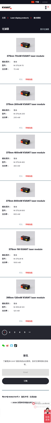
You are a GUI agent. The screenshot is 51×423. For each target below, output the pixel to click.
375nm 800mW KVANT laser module (25, 200)
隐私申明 (24, 397)
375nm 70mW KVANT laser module (25, 56)
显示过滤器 (44, 29)
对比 (21, 79)
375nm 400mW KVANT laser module (25, 152)
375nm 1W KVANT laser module (25, 249)
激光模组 (37, 18)
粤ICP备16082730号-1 (11, 397)
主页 (4, 18)
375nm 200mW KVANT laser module (25, 104)
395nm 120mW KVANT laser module (25, 297)
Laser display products (19, 18)
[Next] (29, 332)
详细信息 (29, 79)
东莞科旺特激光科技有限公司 (28, 403)
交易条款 (33, 397)
